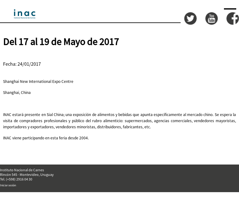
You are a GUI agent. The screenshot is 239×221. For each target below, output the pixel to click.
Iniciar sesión (8, 185)
